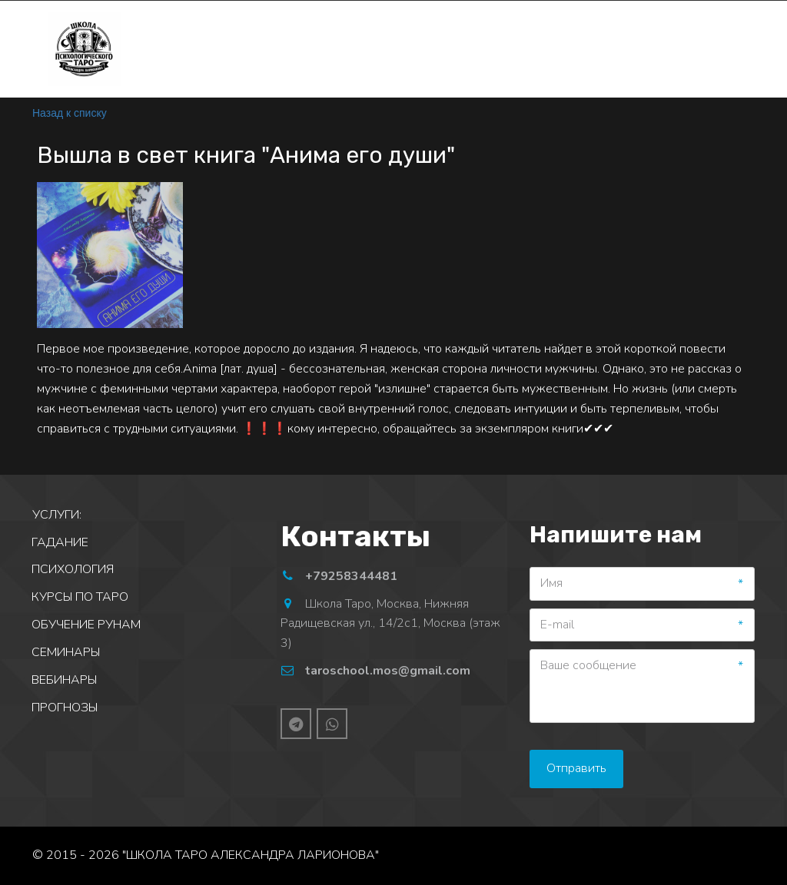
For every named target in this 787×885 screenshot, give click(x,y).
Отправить (576, 768)
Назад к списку (69, 113)
